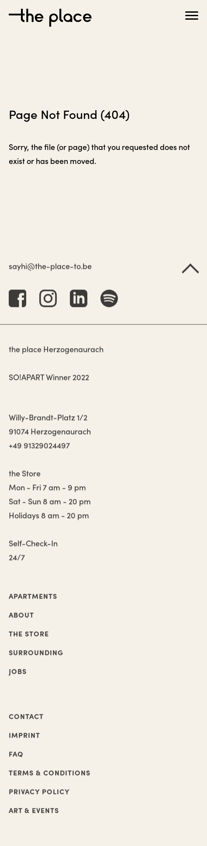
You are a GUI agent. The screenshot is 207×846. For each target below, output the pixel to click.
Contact (26, 723)
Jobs (18, 677)
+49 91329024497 (39, 451)
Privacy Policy (39, 798)
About (21, 621)
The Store (29, 640)
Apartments (33, 602)
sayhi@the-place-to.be (50, 272)
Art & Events (34, 817)
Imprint (24, 741)
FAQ (16, 760)
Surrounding (36, 659)
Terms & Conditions (49, 779)
